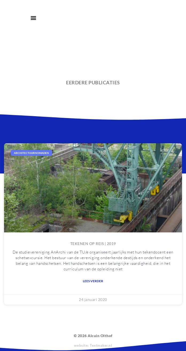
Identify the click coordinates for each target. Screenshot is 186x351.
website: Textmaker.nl (93, 345)
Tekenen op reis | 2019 (93, 243)
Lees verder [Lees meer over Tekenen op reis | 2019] (93, 281)
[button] (33, 17)
